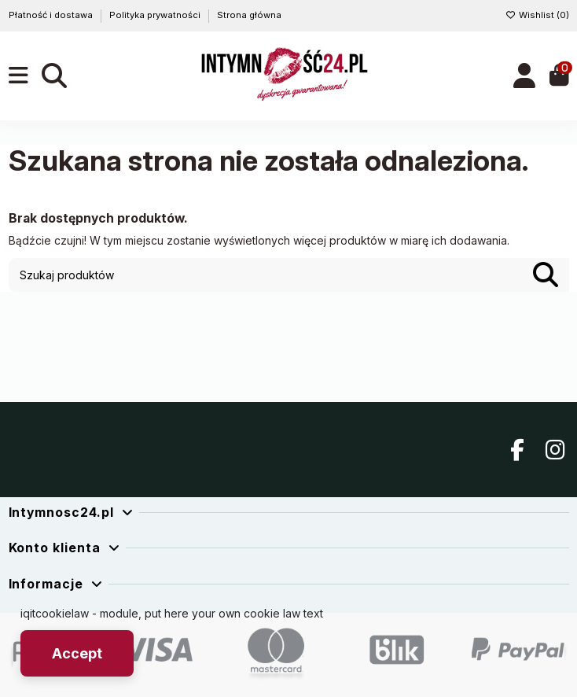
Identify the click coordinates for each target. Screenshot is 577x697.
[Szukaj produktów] (545, 275)
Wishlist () (537, 14)
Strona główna (249, 14)
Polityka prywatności (156, 14)
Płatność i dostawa (52, 14)
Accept (77, 653)
